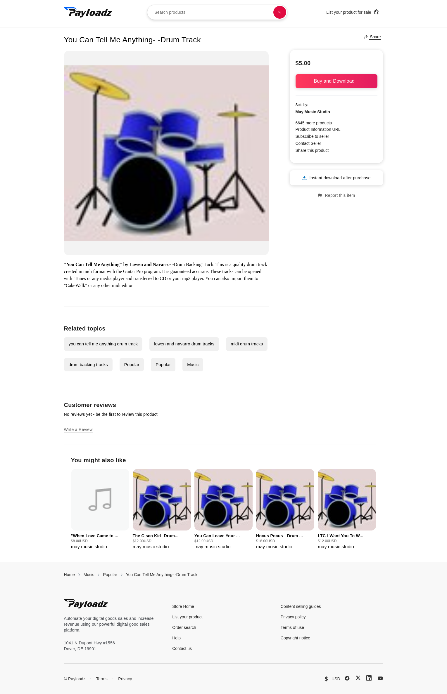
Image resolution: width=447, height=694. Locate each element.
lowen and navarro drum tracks (184, 343)
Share (372, 36)
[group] (100, 509)
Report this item (336, 195)
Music (193, 364)
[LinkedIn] (369, 678)
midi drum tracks (247, 343)
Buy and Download (336, 81)
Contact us (182, 648)
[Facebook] (347, 678)
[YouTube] (380, 678)
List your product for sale (352, 12)
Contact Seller (308, 143)
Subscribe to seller (312, 136)
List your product (187, 617)
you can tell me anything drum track (103, 343)
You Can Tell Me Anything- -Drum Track (161, 574)
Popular (131, 364)
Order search (184, 627)
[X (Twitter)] (358, 677)
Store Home (183, 606)
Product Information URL (318, 129)
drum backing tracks (88, 364)
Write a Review (78, 429)
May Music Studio (313, 111)
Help (176, 638)
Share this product (312, 150)
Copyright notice (295, 638)
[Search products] (279, 12)
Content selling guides (301, 606)
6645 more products (314, 123)
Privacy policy (293, 617)
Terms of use (292, 627)
